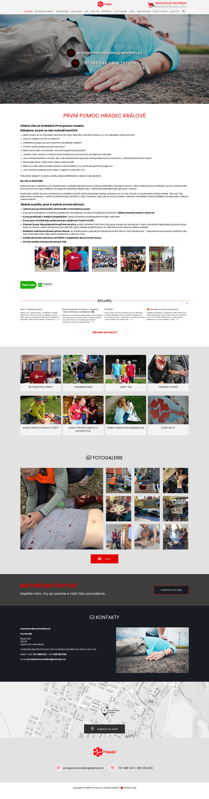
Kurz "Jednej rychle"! (31, 315)
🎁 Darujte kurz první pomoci (162, 315)
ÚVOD (30, 17)
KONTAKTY (175, 17)
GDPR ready (130, 793)
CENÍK (132, 17)
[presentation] (187, 309)
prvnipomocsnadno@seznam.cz (109, 58)
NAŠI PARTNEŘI (143, 17)
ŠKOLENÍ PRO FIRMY (44, 17)
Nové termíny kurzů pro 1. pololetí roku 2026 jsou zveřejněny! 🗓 (80, 316)
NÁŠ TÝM (95, 17)
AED (87, 17)
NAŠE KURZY (77, 17)
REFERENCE (107, 17)
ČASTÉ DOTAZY (160, 17)
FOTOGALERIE (120, 17)
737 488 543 (95, 69)
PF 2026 (109, 315)
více (58, 325)
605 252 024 (124, 69)
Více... (108, 564)
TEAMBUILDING (62, 17)
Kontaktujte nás (171, 595)
